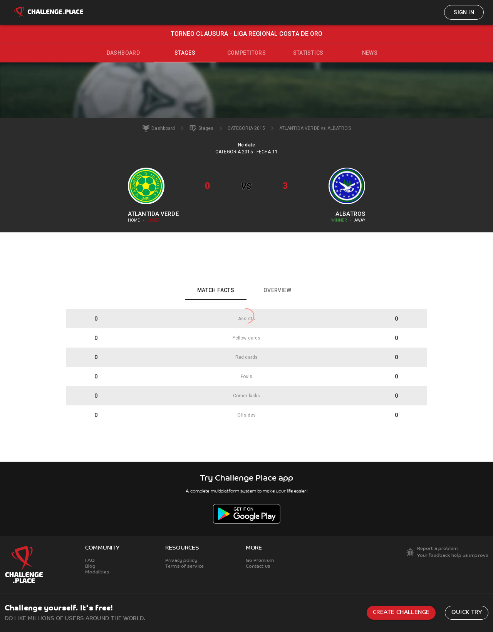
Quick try (466, 612)
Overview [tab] (277, 290)
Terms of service (184, 566)
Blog (90, 566)
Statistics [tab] (308, 53)
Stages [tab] (184, 53)
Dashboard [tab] (123, 53)
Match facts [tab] (215, 290)
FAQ (90, 560)
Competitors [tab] (246, 53)
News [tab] (370, 53)
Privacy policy (181, 560)
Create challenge (401, 612)
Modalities (97, 572)
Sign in (464, 12)
